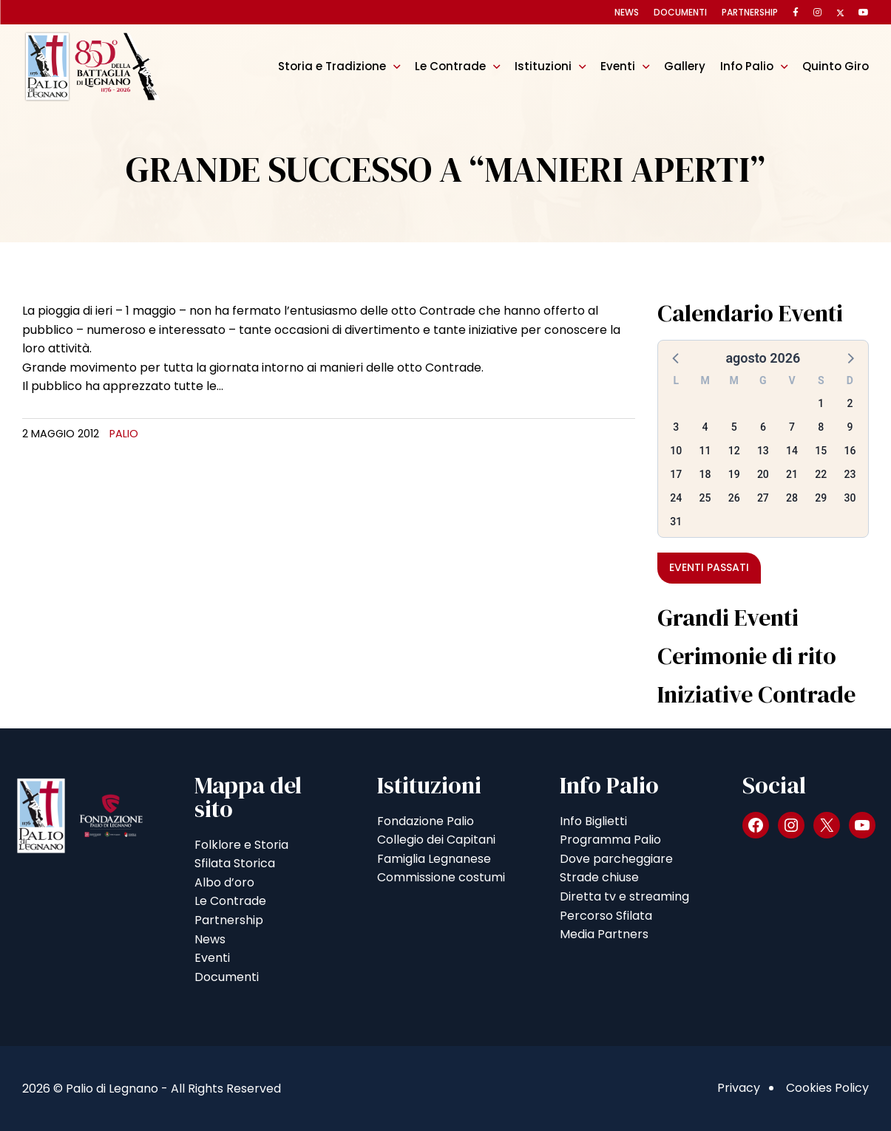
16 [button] (850, 451)
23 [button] (850, 474)
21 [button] (792, 474)
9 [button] (850, 427)
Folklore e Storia (241, 844)
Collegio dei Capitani (436, 839)
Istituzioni (543, 66)
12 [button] (734, 451)
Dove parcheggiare (616, 858)
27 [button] (763, 498)
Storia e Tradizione (332, 66)
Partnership (750, 12)
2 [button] (850, 403)
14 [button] (792, 451)
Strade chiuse (599, 877)
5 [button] (734, 427)
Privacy (738, 1087)
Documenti (680, 12)
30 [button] (850, 498)
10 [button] (676, 451)
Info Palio (746, 66)
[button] (676, 357)
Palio (123, 433)
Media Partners (604, 934)
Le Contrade (450, 66)
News (626, 12)
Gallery (684, 66)
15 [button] (821, 451)
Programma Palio (610, 839)
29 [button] (821, 498)
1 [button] (821, 403)
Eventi (617, 66)
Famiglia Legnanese (434, 858)
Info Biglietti (593, 821)
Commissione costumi (441, 877)
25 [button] (705, 498)
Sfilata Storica (234, 863)
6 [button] (763, 427)
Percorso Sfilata (606, 915)
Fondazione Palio (425, 821)
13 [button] (763, 451)
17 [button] (676, 474)
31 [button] (676, 521)
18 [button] (705, 474)
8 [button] (821, 427)
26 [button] (734, 498)
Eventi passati (709, 567)
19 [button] (734, 474)
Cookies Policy (827, 1087)
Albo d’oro (224, 882)
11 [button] (705, 451)
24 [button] (676, 498)
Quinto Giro (835, 66)
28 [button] (792, 498)
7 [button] (792, 427)
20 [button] (763, 474)
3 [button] (676, 427)
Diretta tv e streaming (624, 896)
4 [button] (705, 427)
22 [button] (821, 474)
